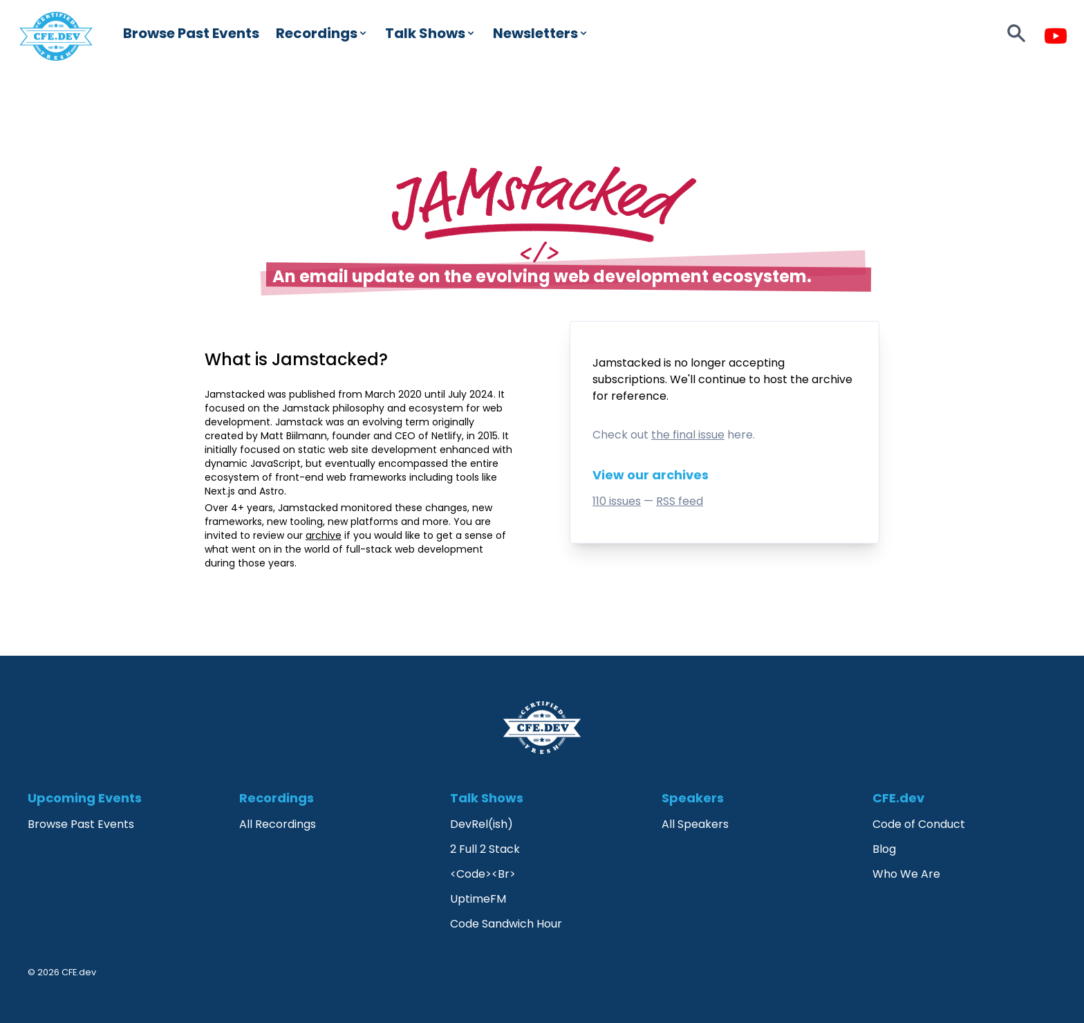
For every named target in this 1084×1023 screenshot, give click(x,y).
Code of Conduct (918, 824)
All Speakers (695, 824)
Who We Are (906, 874)
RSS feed (679, 501)
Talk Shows (430, 33)
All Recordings (277, 824)
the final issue (688, 435)
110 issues (616, 501)
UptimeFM (478, 899)
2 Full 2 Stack (485, 849)
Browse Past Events (191, 33)
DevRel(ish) (481, 824)
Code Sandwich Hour (506, 924)
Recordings (322, 33)
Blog (884, 849)
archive (832, 379)
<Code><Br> (483, 874)
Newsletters (541, 33)
